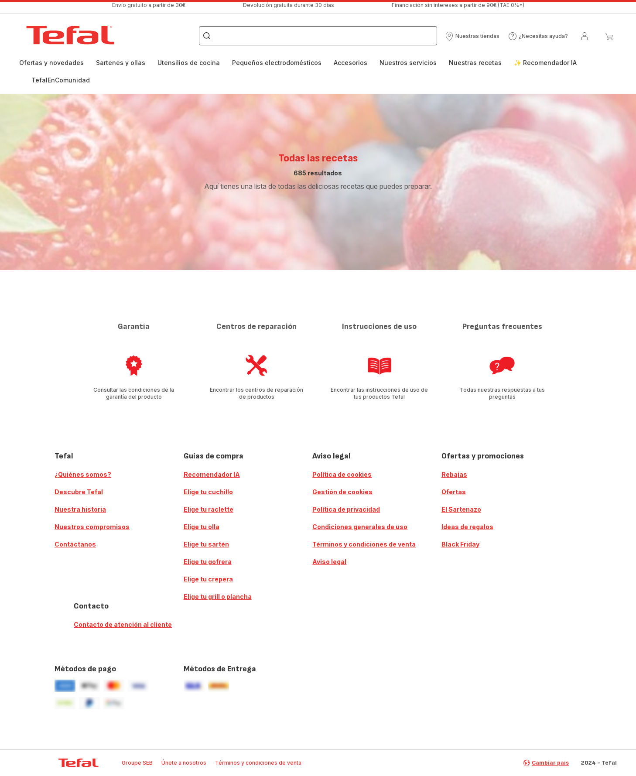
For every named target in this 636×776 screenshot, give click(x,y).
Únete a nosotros (183, 762)
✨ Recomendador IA (545, 62)
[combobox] (318, 35)
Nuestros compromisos (92, 526)
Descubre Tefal (79, 492)
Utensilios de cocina (188, 62)
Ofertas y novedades (51, 62)
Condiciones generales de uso (359, 526)
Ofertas (453, 492)
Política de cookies (342, 474)
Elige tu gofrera (208, 561)
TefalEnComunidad (60, 80)
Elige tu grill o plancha (218, 596)
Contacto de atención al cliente (123, 624)
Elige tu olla (201, 526)
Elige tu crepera (208, 579)
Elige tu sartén (206, 544)
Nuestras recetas (475, 62)
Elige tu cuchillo (208, 492)
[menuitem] (51, 67)
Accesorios (350, 62)
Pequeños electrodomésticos (276, 62)
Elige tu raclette (208, 509)
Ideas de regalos (467, 526)
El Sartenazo (461, 509)
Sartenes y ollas (120, 62)
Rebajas (454, 474)
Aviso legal (329, 561)
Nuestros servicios (408, 62)
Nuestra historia (80, 509)
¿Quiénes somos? (83, 474)
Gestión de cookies (342, 492)
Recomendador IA (212, 474)
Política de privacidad (346, 509)
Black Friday (460, 544)
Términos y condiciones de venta (364, 544)
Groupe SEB (137, 762)
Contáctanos (75, 544)
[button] (472, 36)
